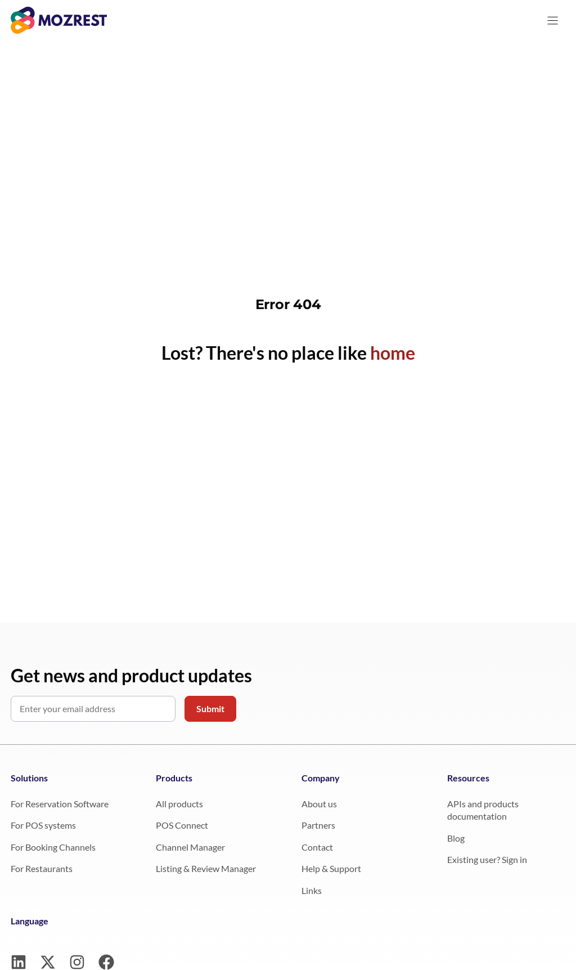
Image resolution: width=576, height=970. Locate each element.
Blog (456, 838)
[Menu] (552, 20)
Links (312, 890)
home (392, 353)
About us (319, 803)
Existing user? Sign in (487, 859)
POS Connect (182, 825)
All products (179, 803)
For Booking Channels (53, 847)
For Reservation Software (60, 803)
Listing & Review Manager (206, 868)
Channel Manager (190, 847)
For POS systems (43, 825)
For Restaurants (42, 868)
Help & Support (331, 868)
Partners (318, 825)
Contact (317, 847)
